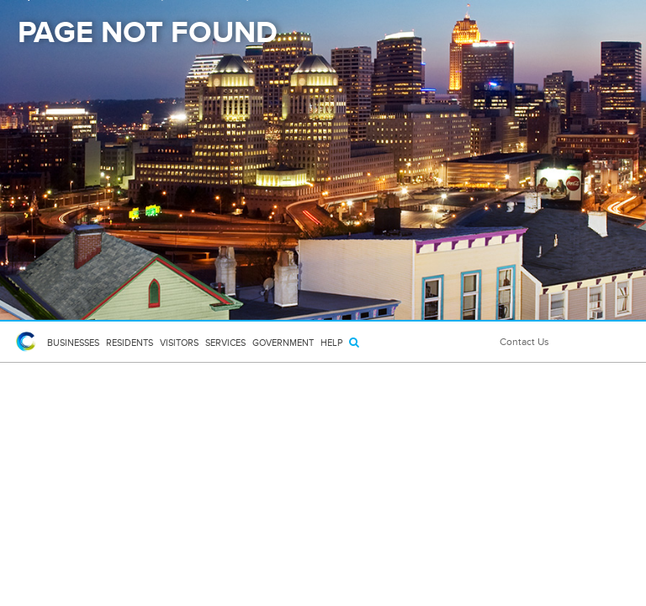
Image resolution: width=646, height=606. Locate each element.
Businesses (73, 343)
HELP (331, 343)
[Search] (354, 342)
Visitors (179, 343)
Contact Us (524, 342)
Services (225, 343)
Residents (129, 343)
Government (283, 343)
